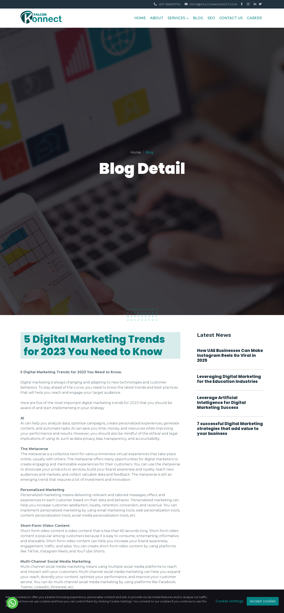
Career (254, 18)
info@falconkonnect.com (211, 4)
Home (135, 152)
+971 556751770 (167, 4)
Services (178, 18)
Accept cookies (262, 601)
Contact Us (231, 18)
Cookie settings (229, 601)
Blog (198, 18)
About (156, 18)
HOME (140, 18)
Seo (211, 18)
